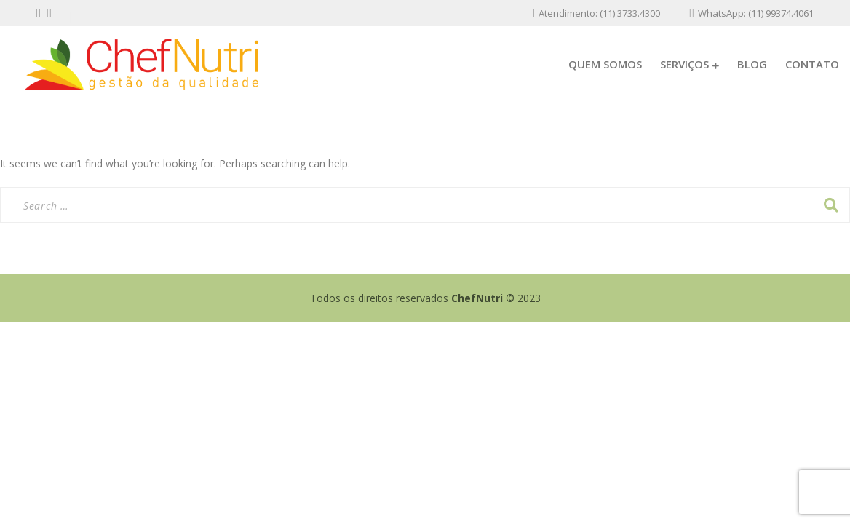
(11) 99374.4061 (781, 13)
